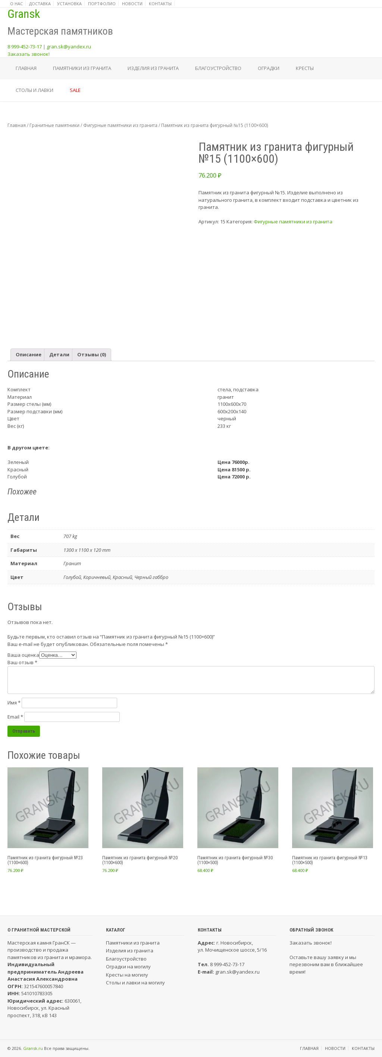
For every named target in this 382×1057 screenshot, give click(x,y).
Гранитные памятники (54, 125)
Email (15, 716)
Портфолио (102, 3)
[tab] (28, 355)
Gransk (23, 14)
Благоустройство (218, 68)
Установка (69, 3)
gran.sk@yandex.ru (69, 46)
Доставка (40, 3)
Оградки (268, 68)
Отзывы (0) (91, 354)
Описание (28, 354)
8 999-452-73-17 (24, 46)
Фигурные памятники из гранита (120, 125)
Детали (59, 354)
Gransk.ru (33, 1048)
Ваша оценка (23, 655)
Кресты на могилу (127, 974)
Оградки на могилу (128, 966)
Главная (26, 68)
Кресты (305, 68)
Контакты (160, 3)
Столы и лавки (34, 90)
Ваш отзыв (22, 662)
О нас (16, 3)
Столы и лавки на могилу (135, 982)
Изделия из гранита (153, 68)
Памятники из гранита (82, 68)
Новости (132, 3)
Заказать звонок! (28, 54)
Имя (14, 702)
